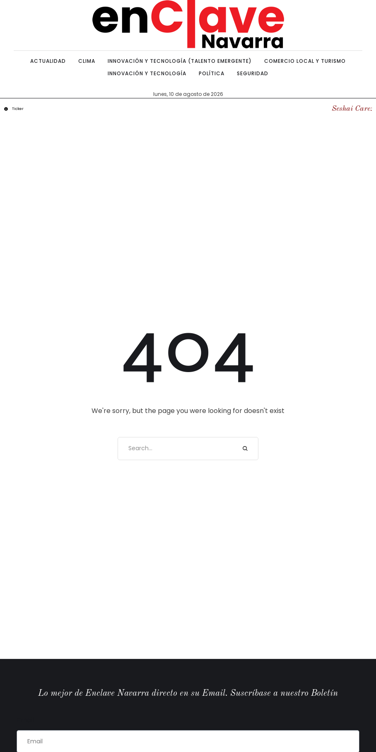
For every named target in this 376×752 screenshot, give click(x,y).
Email (25, 720)
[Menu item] (48, 61)
